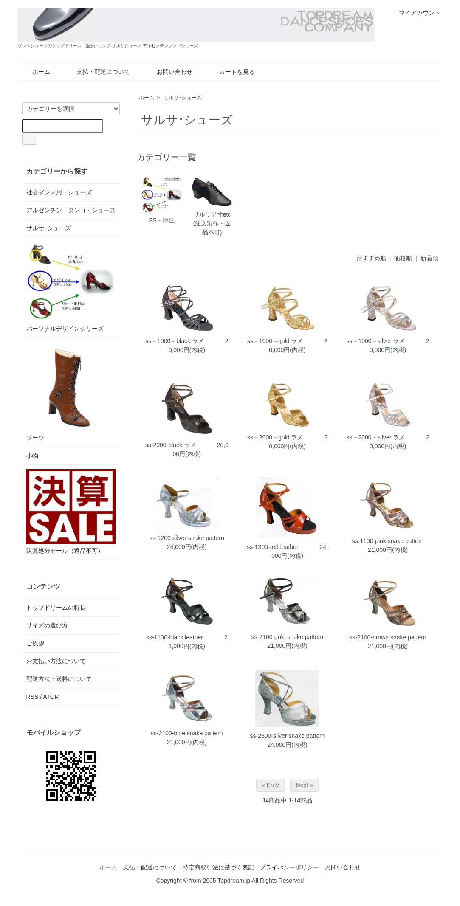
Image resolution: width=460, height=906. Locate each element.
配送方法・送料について (59, 678)
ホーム (35, 71)
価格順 (403, 258)
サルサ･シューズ (183, 98)
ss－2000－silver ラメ (376, 437)
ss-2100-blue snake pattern (187, 733)
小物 (32, 455)
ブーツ (71, 391)
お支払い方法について (56, 661)
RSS (32, 696)
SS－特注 (162, 199)
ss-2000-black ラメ (170, 445)
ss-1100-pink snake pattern (388, 540)
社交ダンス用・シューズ (59, 192)
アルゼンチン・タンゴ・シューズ (71, 210)
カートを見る (231, 71)
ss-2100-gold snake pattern (287, 636)
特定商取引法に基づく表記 (218, 867)
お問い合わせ (168, 71)
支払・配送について (97, 71)
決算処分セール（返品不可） (71, 511)
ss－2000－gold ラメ (275, 437)
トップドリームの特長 (56, 607)
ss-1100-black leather (174, 637)
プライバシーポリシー (289, 867)
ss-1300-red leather (272, 546)
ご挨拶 (35, 643)
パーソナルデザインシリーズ (71, 287)
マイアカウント (415, 12)
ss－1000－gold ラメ (275, 341)
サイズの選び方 (47, 625)
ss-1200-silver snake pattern (187, 538)
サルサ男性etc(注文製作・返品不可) (212, 205)
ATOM (51, 696)
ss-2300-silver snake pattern (287, 735)
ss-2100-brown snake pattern (387, 637)
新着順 (429, 258)
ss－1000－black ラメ (174, 341)
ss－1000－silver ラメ (376, 341)
